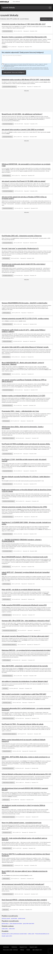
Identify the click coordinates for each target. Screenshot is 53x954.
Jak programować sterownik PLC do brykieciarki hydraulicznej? (23, 884)
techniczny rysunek (6, 918)
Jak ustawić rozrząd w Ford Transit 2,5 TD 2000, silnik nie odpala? (23, 181)
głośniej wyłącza (5, 923)
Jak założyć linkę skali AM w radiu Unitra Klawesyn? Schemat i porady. (25, 347)
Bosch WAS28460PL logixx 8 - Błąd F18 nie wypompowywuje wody (25, 557)
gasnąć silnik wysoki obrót (28, 923)
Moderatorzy (14, 947)
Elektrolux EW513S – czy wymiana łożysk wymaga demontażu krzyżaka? (26, 650)
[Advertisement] (26, 101)
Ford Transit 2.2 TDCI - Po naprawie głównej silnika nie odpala (22, 724)
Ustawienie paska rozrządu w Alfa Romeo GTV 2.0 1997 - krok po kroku (26, 79)
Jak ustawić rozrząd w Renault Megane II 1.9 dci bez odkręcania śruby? (25, 636)
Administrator (6, 947)
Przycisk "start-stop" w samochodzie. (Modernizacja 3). (20, 248)
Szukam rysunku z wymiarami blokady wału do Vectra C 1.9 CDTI (23, 395)
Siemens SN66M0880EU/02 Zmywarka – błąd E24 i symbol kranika (24, 303)
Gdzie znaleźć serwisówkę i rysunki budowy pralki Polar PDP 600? (24, 694)
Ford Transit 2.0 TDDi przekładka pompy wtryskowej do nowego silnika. (26, 444)
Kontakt (28, 949)
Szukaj (50, 7)
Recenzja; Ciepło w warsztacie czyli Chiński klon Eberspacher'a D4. (24, 37)
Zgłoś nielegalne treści (37, 949)
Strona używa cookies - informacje (10, 949)
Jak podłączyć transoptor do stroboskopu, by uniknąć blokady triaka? (25, 681)
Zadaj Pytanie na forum (46, 19)
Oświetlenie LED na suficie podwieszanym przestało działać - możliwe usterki (18, 933)
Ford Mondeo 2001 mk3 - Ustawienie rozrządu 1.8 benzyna (22, 236)
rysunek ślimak (14, 918)
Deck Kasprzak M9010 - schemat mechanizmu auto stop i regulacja (24, 900)
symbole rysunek (21, 918)
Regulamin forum (23, 947)
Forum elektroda (16, 1)
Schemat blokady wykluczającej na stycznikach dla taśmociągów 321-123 (26, 774)
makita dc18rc (5, 928)
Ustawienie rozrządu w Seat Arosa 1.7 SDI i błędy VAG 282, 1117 (23, 24)
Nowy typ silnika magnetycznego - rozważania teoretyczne (21, 822)
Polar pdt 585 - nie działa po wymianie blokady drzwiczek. (21, 589)
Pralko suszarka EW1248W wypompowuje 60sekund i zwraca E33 (24, 605)
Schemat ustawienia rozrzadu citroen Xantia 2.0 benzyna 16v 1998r (24, 507)
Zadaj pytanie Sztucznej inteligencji (13, 72)
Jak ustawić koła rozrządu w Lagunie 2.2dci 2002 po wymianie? (23, 129)
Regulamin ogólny (33, 947)
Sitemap (22, 949)
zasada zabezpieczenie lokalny (16, 923)
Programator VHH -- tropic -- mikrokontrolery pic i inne (20, 411)
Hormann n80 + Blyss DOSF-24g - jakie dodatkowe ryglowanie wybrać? (26, 620)
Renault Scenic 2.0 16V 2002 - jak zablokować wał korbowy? (22, 114)
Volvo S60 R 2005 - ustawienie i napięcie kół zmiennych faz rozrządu (25, 666)
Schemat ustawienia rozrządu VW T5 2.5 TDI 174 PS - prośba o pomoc (25, 318)
